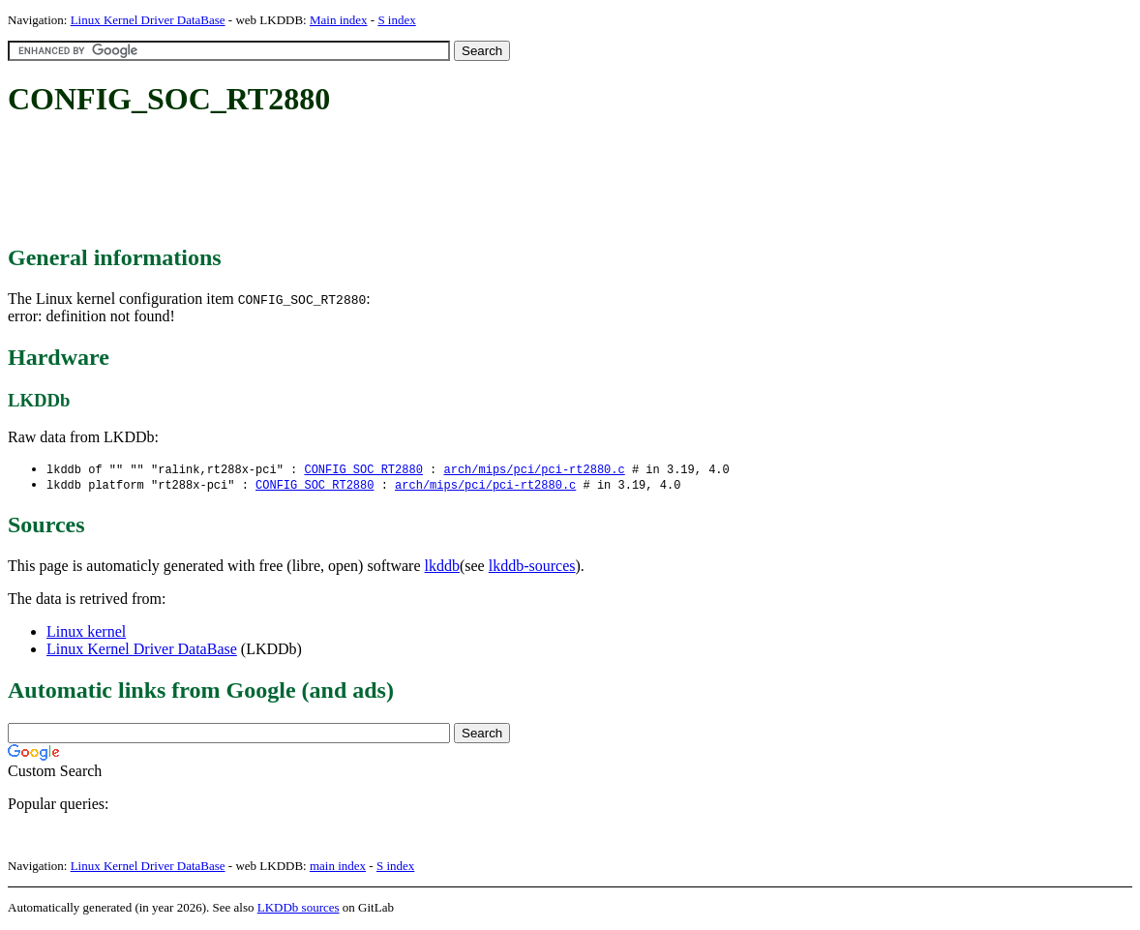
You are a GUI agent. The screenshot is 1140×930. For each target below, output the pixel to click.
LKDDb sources (298, 909)
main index (338, 867)
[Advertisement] (360, 181)
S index (396, 20)
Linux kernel (86, 633)
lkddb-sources (532, 567)
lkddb (442, 567)
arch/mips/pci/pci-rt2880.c (533, 470)
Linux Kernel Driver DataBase (148, 20)
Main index (339, 20)
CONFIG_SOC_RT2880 (363, 470)
